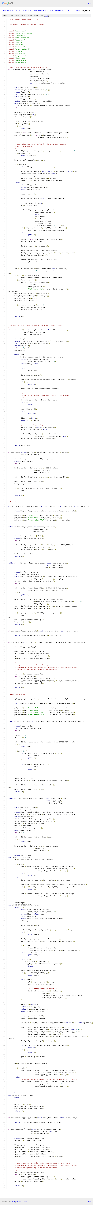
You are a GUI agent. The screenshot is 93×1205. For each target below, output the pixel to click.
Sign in (88, 3)
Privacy (18, 1202)
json (89, 1202)
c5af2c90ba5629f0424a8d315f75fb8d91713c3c (43, 10)
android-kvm (8, 10)
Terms (25, 1202)
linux (18, 10)
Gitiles (13, 1202)
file (46, 16)
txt (84, 1202)
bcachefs (76, 10)
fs (69, 10)
